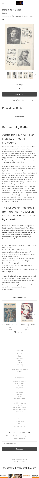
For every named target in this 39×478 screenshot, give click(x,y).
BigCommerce (23, 459)
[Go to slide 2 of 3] (18, 332)
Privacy (19, 362)
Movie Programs (19, 399)
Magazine (19, 388)
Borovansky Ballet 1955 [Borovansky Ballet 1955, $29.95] (9, 326)
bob (19, 356)
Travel (20, 390)
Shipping (20, 365)
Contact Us (19, 367)
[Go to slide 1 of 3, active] (15, 332)
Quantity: (19, 84)
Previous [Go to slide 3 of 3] (3, 315)
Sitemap (19, 371)
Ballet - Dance (19, 383)
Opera (19, 401)
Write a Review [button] (28, 16)
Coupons (19, 358)
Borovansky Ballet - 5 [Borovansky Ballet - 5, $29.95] (27, 326)
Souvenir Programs (19, 407)
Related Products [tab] (19, 297)
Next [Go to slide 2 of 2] (35, 73)
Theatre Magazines (19, 410)
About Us (19, 354)
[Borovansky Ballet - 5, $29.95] (27, 312)
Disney (19, 394)
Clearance (19, 385)
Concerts (19, 392)
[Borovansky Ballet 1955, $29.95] (9, 312)
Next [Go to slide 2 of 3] (34, 315)
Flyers (19, 396)
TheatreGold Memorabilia (19, 369)
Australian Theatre (19, 381)
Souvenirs (19, 412)
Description (19, 117)
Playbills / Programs (20, 403)
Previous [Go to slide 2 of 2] (4, 73)
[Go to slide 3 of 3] (21, 332)
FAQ (19, 360)
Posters (19, 405)
